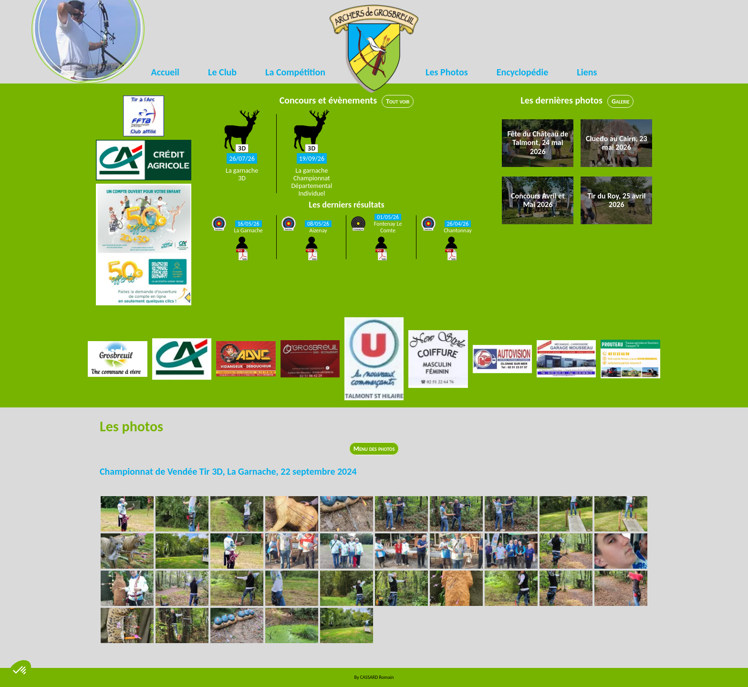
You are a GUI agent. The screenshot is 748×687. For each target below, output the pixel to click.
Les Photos (447, 72)
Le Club (222, 72)
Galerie (620, 101)
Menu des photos (374, 449)
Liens (587, 72)
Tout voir (397, 101)
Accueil (165, 72)
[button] (20, 670)
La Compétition (295, 72)
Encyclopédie (523, 72)
